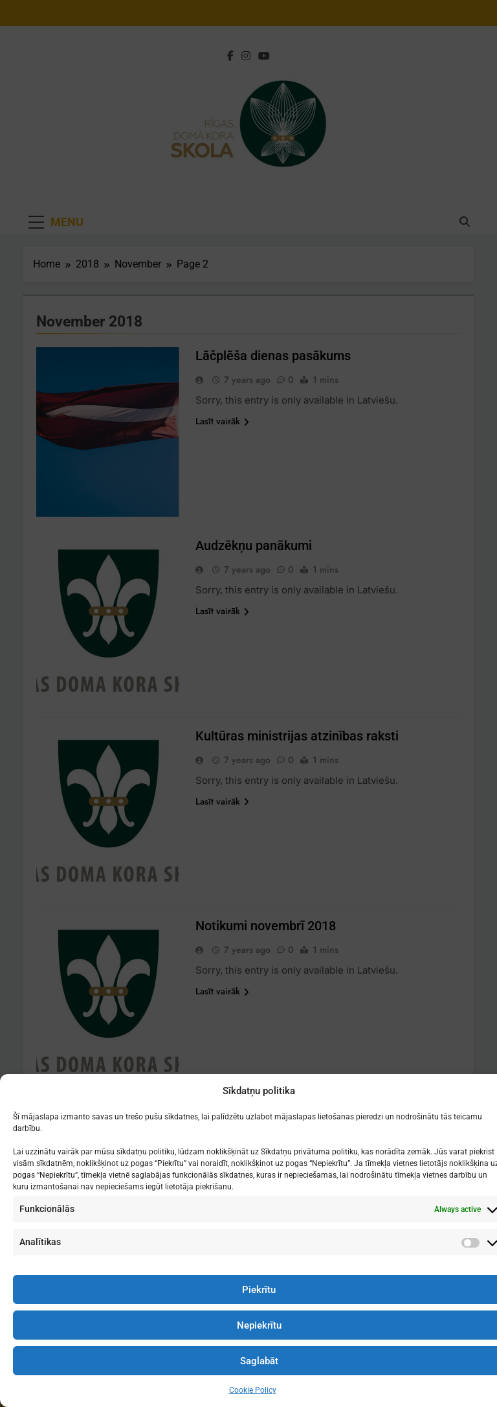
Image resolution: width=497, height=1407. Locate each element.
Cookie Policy (252, 1390)
